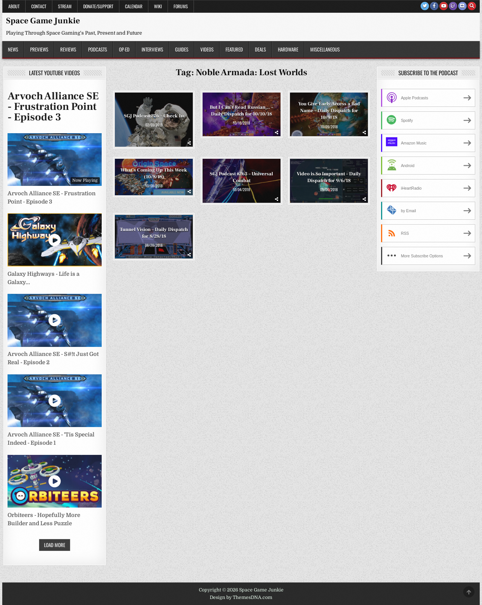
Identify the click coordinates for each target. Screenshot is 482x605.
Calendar (133, 6)
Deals (260, 49)
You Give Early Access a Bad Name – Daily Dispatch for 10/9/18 (329, 110)
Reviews (68, 49)
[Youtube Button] (443, 6)
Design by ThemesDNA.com (241, 597)
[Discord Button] (462, 6)
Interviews (152, 49)
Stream (65, 6)
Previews (39, 49)
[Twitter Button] (425, 6)
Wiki (158, 6)
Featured (234, 49)
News (13, 49)
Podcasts (97, 49)
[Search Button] (472, 6)
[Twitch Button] (453, 6)
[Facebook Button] (434, 6)
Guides (181, 49)
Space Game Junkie (43, 20)
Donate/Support (98, 6)
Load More (54, 545)
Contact (38, 6)
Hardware (288, 49)
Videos (207, 49)
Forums (181, 6)
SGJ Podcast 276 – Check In (154, 116)
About (14, 6)
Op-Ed (124, 49)
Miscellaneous (325, 49)
